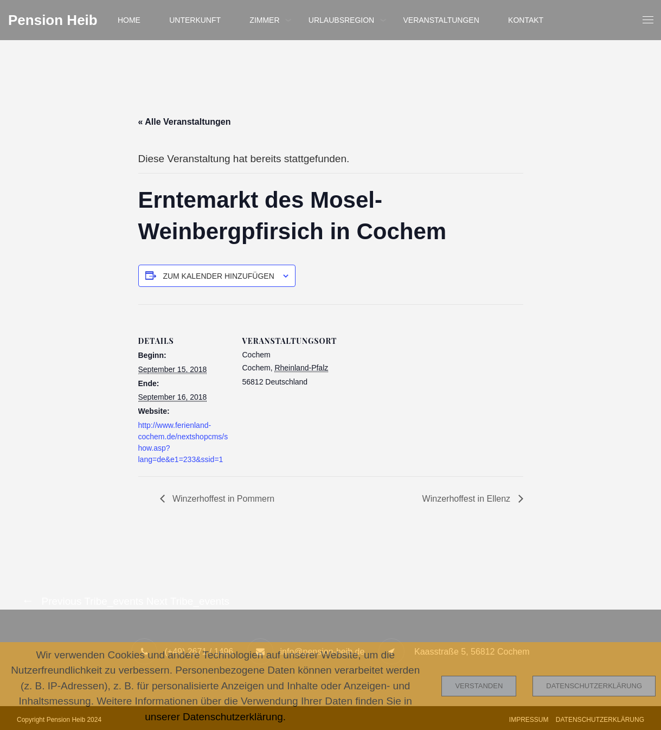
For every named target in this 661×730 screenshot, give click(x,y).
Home (129, 20)
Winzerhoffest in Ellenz (467, 498)
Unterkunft (195, 20)
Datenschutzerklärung (594, 686)
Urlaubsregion (341, 20)
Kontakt (525, 20)
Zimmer (264, 20)
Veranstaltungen (441, 20)
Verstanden (479, 686)
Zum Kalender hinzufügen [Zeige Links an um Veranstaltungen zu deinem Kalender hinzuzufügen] (218, 276)
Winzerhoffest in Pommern (222, 498)
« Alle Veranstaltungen (184, 121)
